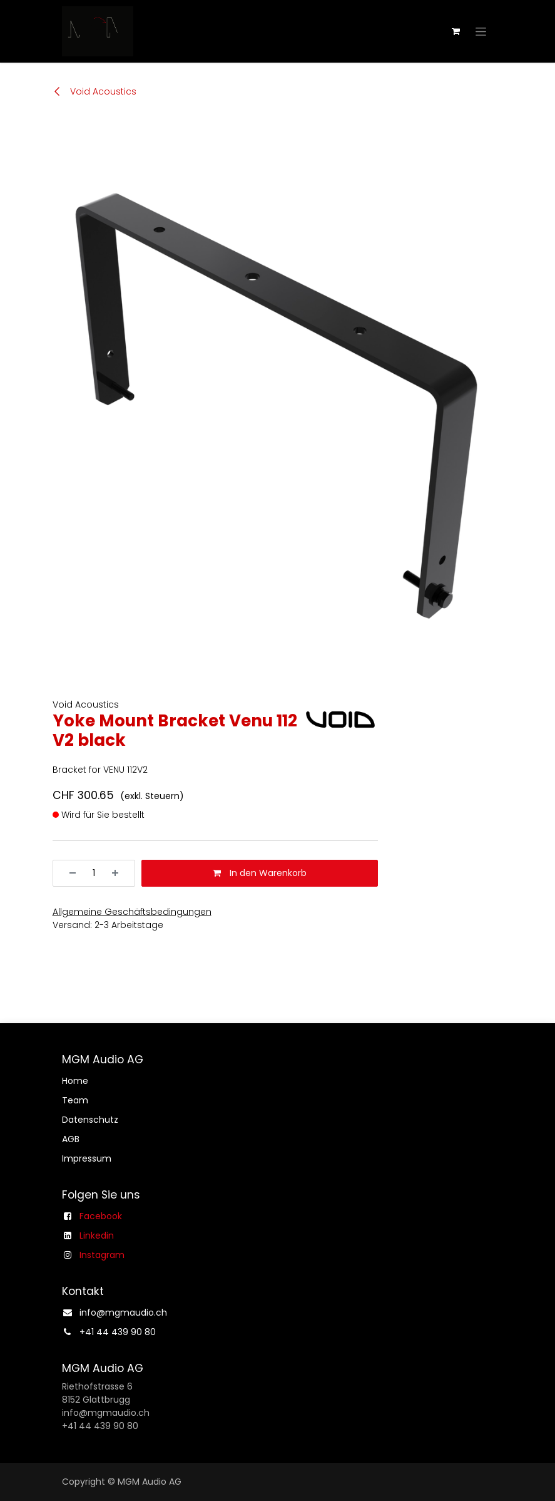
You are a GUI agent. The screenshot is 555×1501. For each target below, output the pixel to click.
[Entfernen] (68, 873)
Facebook (100, 1216)
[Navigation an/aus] (481, 31)
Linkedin (96, 1235)
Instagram (102, 1255)
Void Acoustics (94, 91)
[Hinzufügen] (119, 873)
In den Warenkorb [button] (260, 873)
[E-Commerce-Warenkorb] (456, 31)
